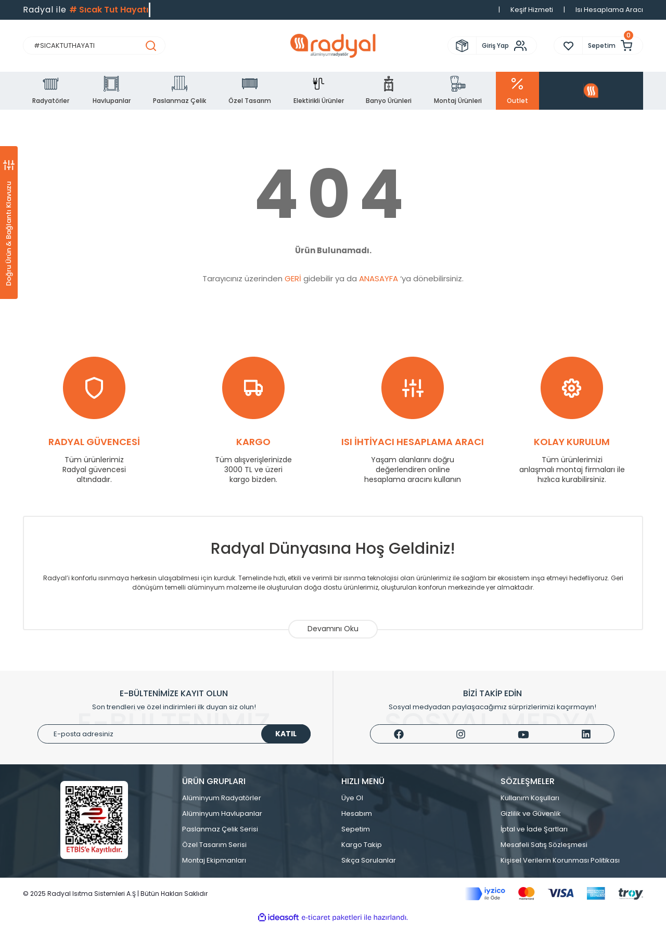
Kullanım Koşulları (530, 798)
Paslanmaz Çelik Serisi (220, 829)
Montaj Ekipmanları (214, 860)
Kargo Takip (361, 845)
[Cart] (613, 45)
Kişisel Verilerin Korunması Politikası (560, 860)
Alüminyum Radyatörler (221, 798)
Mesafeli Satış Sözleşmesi (544, 845)
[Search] (94, 45)
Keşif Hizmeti (531, 10)
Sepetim (355, 829)
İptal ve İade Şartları (534, 829)
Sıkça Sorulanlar (368, 860)
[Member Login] (506, 46)
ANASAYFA (378, 278)
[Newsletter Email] (174, 734)
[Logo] (333, 46)
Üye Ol (352, 798)
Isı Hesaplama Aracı (609, 10)
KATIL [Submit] (286, 733)
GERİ (293, 278)
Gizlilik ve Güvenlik (531, 813)
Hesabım (356, 813)
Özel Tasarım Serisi (214, 845)
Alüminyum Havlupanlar (222, 813)
